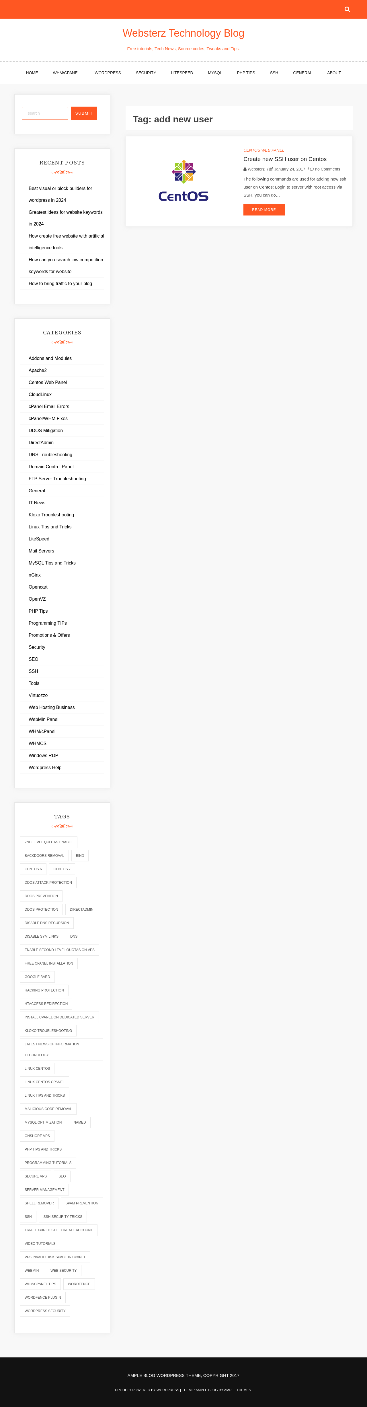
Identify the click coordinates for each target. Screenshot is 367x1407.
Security (146, 72)
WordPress (108, 72)
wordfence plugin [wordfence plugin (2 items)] (43, 1298)
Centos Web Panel (263, 150)
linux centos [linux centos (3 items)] (37, 1069)
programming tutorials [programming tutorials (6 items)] (48, 1163)
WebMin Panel (43, 719)
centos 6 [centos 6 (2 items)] (33, 869)
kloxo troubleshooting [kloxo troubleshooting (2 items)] (48, 1031)
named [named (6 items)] (79, 1122)
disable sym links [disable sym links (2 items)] (41, 936)
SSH (274, 72)
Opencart (38, 587)
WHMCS (37, 743)
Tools (34, 683)
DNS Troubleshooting (50, 454)
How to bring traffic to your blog (60, 283)
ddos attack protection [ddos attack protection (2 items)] (48, 883)
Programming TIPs (48, 623)
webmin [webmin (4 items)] (32, 1271)
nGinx (35, 575)
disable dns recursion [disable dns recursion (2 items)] (47, 923)
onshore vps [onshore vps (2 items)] (37, 1136)
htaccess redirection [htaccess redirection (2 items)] (46, 1004)
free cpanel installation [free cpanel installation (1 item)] (49, 963)
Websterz (256, 169)
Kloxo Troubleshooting (51, 514)
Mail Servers (41, 550)
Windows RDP (43, 755)
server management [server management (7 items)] (44, 1190)
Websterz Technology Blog (184, 33)
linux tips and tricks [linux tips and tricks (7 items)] (45, 1096)
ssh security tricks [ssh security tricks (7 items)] (63, 1217)
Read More (264, 210)
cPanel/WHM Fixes (48, 418)
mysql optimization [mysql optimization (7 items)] (43, 1122)
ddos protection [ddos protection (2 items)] (41, 910)
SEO (33, 659)
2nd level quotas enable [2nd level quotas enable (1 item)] (49, 842)
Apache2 (38, 370)
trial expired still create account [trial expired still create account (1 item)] (59, 1230)
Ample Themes (237, 1390)
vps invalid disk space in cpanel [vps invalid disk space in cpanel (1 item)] (55, 1257)
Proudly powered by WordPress (147, 1390)
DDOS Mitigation (46, 430)
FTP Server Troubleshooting (57, 478)
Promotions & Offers (49, 635)
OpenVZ (37, 599)
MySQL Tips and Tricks (52, 563)
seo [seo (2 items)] (62, 1176)
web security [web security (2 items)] (63, 1271)
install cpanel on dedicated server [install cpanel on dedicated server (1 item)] (59, 1017)
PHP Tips (246, 72)
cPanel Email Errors (49, 406)
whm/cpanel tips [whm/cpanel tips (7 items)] (40, 1284)
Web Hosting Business (52, 707)
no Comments (325, 169)
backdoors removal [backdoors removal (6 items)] (44, 856)
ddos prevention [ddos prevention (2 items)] (41, 896)
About (334, 72)
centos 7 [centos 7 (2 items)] (62, 869)
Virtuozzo (38, 695)
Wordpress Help (45, 767)
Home (32, 72)
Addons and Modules (50, 358)
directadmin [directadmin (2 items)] (81, 910)
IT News (37, 502)
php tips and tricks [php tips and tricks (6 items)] (43, 1149)
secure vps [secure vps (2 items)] (36, 1176)
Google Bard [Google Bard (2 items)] (37, 977)
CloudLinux (40, 394)
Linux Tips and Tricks (50, 526)
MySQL (215, 72)
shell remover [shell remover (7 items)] (39, 1203)
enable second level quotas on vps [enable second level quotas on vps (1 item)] (60, 950)
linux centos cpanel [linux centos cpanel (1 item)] (45, 1082)
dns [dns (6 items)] (73, 936)
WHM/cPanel (66, 72)
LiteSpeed (182, 72)
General (302, 72)
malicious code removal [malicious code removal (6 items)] (48, 1109)
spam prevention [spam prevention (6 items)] (81, 1203)
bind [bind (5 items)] (80, 856)
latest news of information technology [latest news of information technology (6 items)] (52, 1049)
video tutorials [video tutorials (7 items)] (40, 1244)
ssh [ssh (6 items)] (28, 1217)
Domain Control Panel (51, 466)
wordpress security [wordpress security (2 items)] (45, 1311)
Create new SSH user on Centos (285, 159)
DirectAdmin (41, 442)
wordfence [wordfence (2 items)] (79, 1284)
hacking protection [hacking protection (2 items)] (44, 990)
